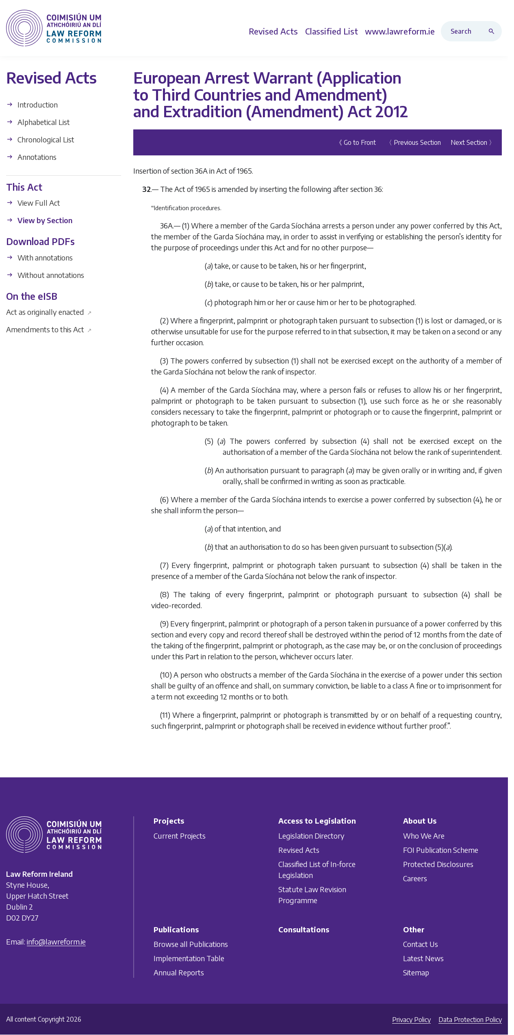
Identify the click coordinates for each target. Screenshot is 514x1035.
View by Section (39, 220)
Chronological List (40, 139)
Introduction (32, 104)
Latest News (423, 958)
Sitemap (416, 972)
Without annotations (45, 274)
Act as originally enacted (49, 311)
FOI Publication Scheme (440, 849)
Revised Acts (298, 849)
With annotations (39, 257)
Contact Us (420, 944)
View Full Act (33, 202)
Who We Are (424, 835)
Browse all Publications (191, 944)
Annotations (31, 156)
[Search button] (493, 31)
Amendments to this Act (49, 329)
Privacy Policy (411, 1020)
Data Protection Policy (470, 1020)
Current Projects (180, 835)
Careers (415, 877)
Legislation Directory (311, 835)
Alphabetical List (38, 121)
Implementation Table (189, 958)
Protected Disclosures (438, 863)
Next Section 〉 (473, 142)
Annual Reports (179, 972)
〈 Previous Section (413, 142)
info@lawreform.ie (56, 941)
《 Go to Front (356, 142)
